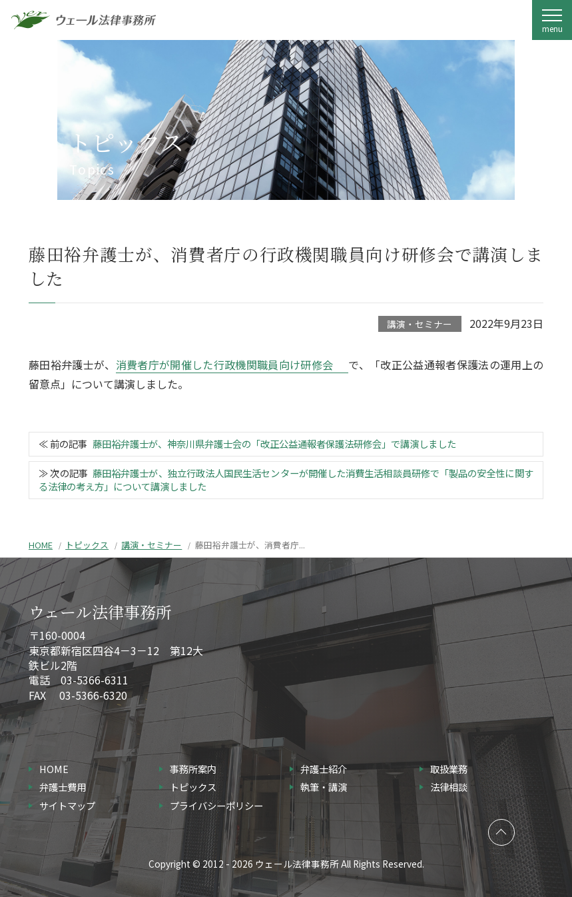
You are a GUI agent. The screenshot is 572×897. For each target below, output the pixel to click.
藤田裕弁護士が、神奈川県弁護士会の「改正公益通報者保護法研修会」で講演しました (274, 443)
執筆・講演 (323, 787)
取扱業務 (448, 769)
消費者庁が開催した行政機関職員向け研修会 (225, 365)
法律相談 (448, 787)
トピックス (87, 544)
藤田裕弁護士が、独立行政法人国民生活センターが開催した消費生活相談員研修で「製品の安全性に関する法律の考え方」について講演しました (286, 479)
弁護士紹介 (323, 769)
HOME (41, 544)
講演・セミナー (419, 324)
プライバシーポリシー (216, 805)
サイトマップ (67, 805)
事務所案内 (193, 769)
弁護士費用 (62, 787)
